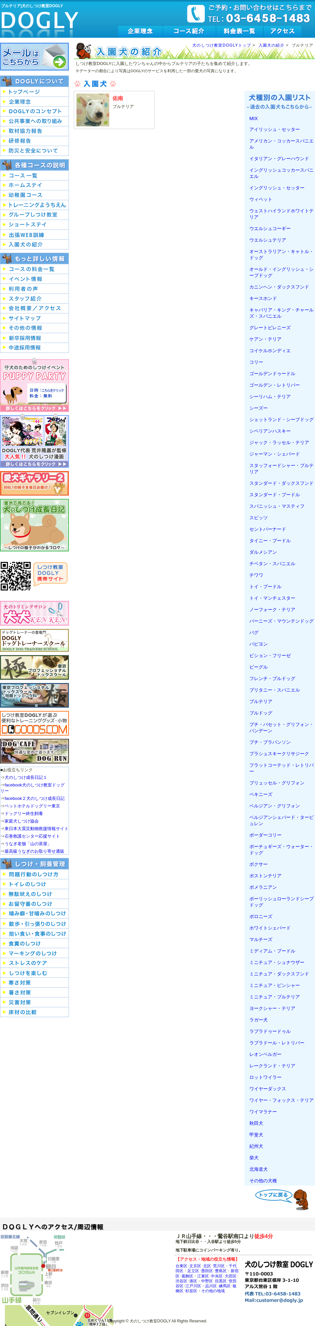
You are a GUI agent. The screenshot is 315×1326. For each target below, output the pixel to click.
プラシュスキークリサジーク (279, 753)
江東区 (203, 1276)
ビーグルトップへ (284, 1199)
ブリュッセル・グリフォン (276, 782)
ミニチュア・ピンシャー (274, 985)
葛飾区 (187, 1276)
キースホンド (263, 298)
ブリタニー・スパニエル (274, 690)
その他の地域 (213, 1291)
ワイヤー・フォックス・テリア (281, 1100)
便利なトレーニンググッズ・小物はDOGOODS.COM (34, 723)
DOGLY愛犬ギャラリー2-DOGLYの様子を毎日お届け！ (34, 483)
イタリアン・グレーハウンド (279, 158)
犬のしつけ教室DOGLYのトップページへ (34, 92)
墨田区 (207, 1271)
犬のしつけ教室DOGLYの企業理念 (140, 31)
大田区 (231, 1276)
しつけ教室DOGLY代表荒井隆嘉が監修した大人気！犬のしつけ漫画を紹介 (34, 441)
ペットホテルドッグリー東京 (32, 805)
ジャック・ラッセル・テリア (279, 442)
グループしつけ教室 (34, 215)
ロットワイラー (265, 1077)
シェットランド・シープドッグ (281, 419)
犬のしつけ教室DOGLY (40, 20)
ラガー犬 (258, 1019)
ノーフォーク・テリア (272, 609)
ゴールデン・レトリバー (274, 385)
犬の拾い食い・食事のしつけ (34, 933)
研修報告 (34, 141)
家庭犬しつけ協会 (22, 821)
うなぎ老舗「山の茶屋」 (28, 843)
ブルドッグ (260, 713)
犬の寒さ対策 (34, 983)
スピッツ (258, 517)
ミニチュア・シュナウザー (276, 962)
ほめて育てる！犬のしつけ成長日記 (34, 525)
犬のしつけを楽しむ (34, 973)
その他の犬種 (263, 1180)
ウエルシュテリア (267, 240)
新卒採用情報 (34, 338)
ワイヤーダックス (267, 1088)
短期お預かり (34, 225)
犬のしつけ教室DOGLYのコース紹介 (189, 31)
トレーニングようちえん (34, 205)
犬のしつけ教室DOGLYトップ (221, 45)
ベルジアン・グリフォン (274, 805)
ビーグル (258, 667)
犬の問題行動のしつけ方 (34, 874)
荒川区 (219, 1266)
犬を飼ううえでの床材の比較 (34, 1012)
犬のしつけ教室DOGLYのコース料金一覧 (34, 269)
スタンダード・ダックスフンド (281, 483)
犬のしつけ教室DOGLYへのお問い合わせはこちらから (34, 57)
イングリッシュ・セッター (276, 187)
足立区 (193, 1271)
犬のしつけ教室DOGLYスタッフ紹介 (34, 299)
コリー (256, 362)
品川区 (211, 1286)
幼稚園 (34, 195)
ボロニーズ (260, 916)
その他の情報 (34, 328)
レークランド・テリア (272, 1065)
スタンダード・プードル (274, 494)
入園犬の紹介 (271, 45)
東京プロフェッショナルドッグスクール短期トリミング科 (34, 695)
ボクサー (258, 864)
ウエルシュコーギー (270, 228)
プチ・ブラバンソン (270, 742)
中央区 (217, 1276)
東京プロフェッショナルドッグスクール (34, 667)
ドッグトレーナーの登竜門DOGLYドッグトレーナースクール (34, 640)
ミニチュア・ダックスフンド (279, 973)
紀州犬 (256, 1146)
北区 (207, 1266)
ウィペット (260, 199)
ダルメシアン (263, 552)
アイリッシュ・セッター (274, 129)
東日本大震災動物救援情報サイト (37, 828)
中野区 (207, 1281)
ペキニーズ (260, 794)
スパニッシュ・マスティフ (276, 506)
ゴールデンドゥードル (272, 373)
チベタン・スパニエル (272, 563)
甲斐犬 (256, 1134)
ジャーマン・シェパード (274, 454)
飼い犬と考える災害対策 (34, 1002)
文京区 (195, 1266)
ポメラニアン (263, 887)
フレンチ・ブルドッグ (272, 678)
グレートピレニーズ (270, 327)
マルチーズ (260, 939)
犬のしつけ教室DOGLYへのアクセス (282, 31)
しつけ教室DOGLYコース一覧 (34, 176)
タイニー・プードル (270, 540)
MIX (253, 118)
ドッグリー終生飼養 (24, 813)
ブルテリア (260, 701)
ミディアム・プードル (272, 950)
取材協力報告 (34, 131)
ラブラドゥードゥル (270, 1031)
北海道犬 (258, 1169)
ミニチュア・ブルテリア (274, 996)
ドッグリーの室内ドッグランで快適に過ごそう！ (34, 751)
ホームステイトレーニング (34, 185)
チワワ (256, 575)
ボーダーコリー (265, 835)
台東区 (181, 1266)
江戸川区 (193, 1286)
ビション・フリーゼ (270, 655)
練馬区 (225, 1286)
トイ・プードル (265, 586)
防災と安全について (34, 151)
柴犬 (254, 1157)
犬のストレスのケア (34, 963)
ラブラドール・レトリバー (276, 1042)
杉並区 (191, 1291)
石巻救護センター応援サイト (32, 836)
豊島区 (221, 1271)
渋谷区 (181, 1281)
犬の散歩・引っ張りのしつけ (34, 924)
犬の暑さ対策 (34, 992)
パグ (254, 632)
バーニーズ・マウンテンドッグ (281, 621)
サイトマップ (34, 318)
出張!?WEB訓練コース (34, 235)
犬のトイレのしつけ (34, 884)
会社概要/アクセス (34, 308)
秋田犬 (256, 1123)
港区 (193, 1281)
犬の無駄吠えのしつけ (34, 894)
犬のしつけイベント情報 (34, 279)
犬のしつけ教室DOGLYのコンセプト (34, 112)
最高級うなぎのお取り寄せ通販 (34, 851)
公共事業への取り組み (34, 121)
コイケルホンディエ (270, 350)
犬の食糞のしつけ (34, 943)
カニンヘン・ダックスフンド (279, 286)
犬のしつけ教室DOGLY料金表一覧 (239, 31)
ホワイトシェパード (270, 927)
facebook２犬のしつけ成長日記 (35, 798)
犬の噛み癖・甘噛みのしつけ (34, 914)
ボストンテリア (265, 875)
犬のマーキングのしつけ (34, 953)
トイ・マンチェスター (272, 598)
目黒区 (221, 1281)
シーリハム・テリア (270, 396)
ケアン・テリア (265, 339)
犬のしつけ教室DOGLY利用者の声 (34, 289)
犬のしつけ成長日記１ (26, 777)
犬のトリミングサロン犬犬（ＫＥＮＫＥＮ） (34, 613)
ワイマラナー (263, 1111)
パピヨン (258, 644)
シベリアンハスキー (270, 431)
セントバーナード (267, 529)
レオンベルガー (265, 1054)
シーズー (258, 408)
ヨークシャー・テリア (272, 1008)
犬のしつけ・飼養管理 (34, 863)
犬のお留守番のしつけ (34, 904)
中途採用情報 (34, 348)
